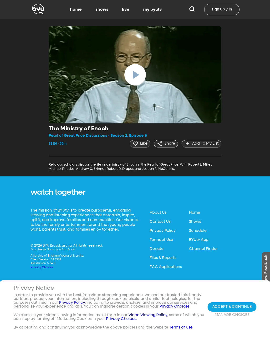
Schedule (198, 231)
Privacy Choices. (174, 307)
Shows (195, 221)
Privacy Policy (163, 231)
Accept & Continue (232, 307)
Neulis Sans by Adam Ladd (56, 249)
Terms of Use (161, 240)
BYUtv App (198, 240)
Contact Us (160, 221)
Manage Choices (232, 315)
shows (102, 9)
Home (194, 212)
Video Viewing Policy (147, 315)
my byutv (152, 9)
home (76, 9)
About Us (158, 212)
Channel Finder (203, 249)
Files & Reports (163, 258)
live (125, 9)
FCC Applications (166, 267)
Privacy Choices (42, 267)
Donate (156, 249)
